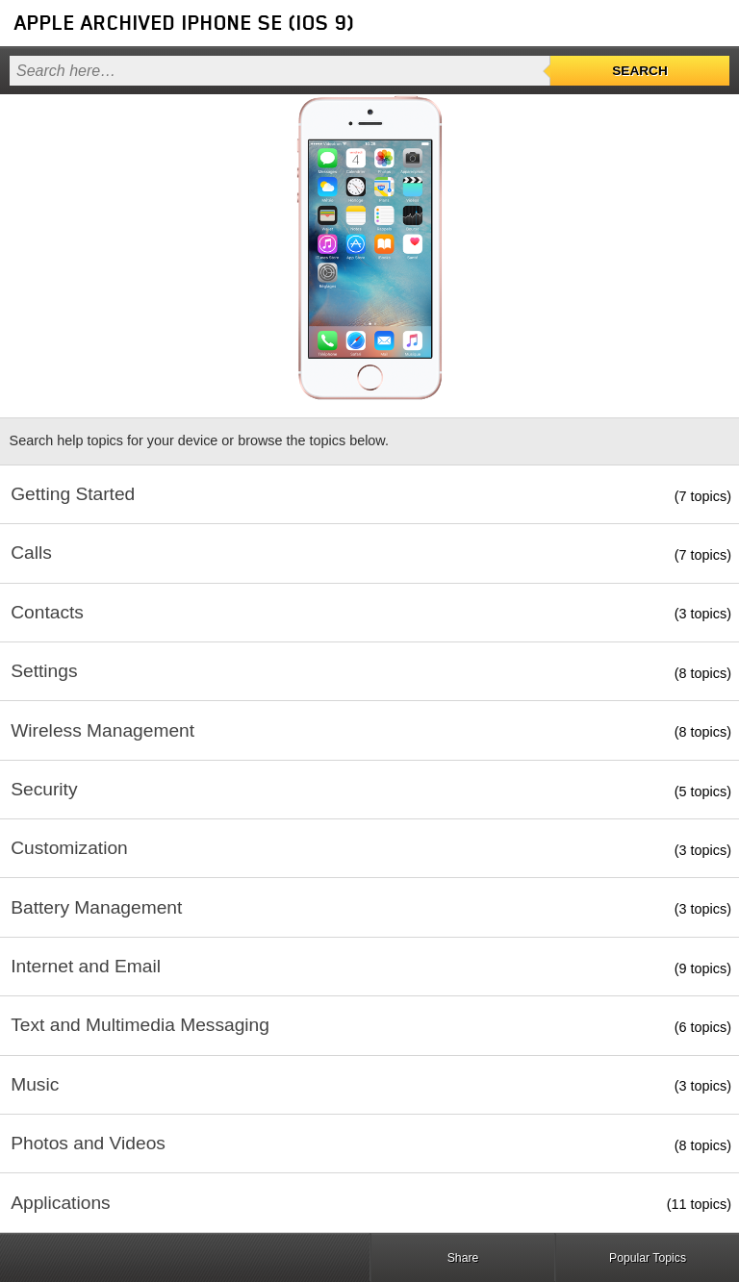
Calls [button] (31, 552)
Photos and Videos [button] (88, 1143)
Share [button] (463, 1258)
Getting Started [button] (73, 494)
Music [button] (35, 1084)
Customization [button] (69, 848)
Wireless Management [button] (102, 730)
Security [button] (44, 789)
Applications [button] (60, 1203)
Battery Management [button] (96, 907)
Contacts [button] (47, 612)
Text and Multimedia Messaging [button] (140, 1025)
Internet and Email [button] (86, 966)
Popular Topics (647, 1258)
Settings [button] (44, 671)
